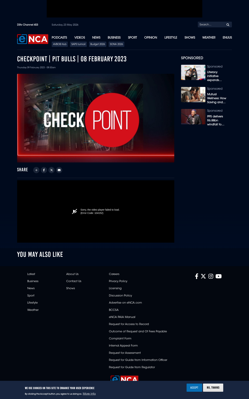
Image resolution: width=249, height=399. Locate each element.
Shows (190, 37)
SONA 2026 (116, 44)
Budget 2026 (97, 44)
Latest (31, 274)
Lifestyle (170, 37)
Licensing (115, 288)
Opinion (150, 37)
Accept (194, 387)
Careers (114, 274)
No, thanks (213, 387)
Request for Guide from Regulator (132, 367)
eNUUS (227, 37)
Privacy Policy (118, 281)
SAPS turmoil (78, 44)
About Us (72, 274)
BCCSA (114, 310)
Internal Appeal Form (123, 345)
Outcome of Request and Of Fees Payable (138, 331)
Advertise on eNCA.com (125, 303)
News (96, 37)
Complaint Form (120, 338)
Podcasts (59, 37)
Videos (79, 37)
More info (89, 394)
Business (114, 37)
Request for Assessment (125, 353)
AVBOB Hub (59, 44)
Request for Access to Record (129, 324)
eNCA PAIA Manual (122, 317)
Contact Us (73, 281)
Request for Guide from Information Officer (138, 360)
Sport (132, 37)
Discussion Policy (120, 295)
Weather (208, 37)
